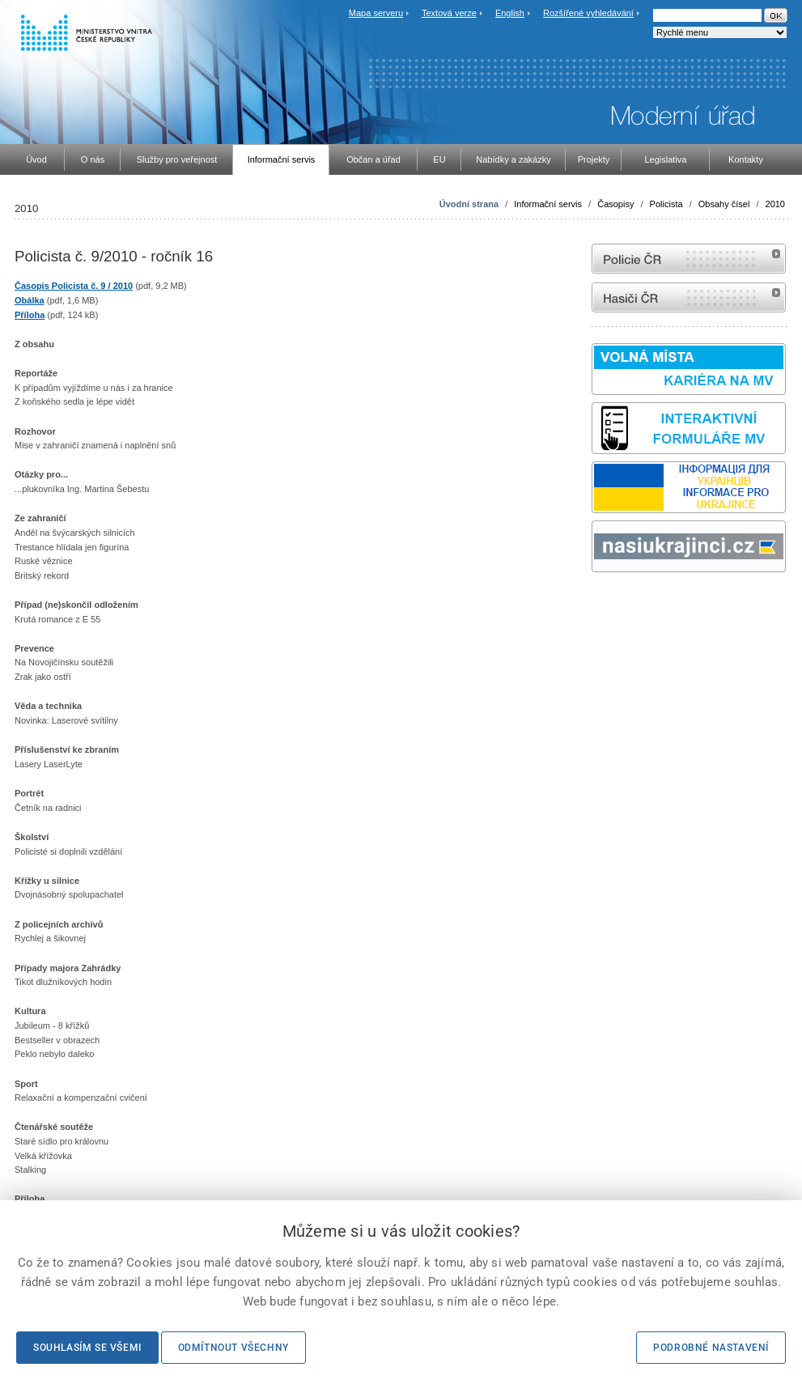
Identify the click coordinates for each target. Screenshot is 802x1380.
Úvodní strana (469, 204)
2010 (775, 204)
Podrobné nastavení (711, 1347)
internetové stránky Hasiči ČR (689, 297)
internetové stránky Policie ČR (689, 259)
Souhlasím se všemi (87, 1347)
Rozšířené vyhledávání (588, 13)
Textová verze (449, 13)
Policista (666, 204)
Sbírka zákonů (594, 602)
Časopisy (615, 204)
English (509, 13)
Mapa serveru (376, 13)
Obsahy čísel (724, 204)
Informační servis (548, 204)
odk (599, 602)
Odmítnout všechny (233, 1347)
